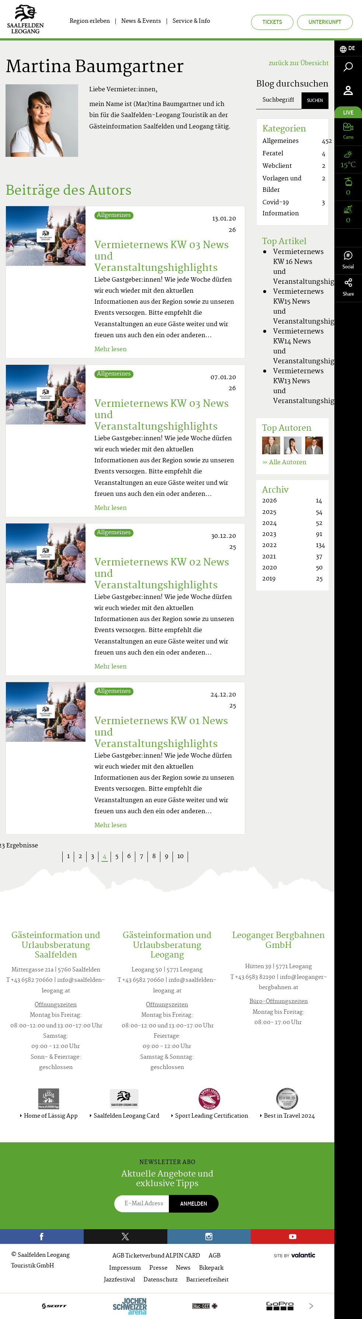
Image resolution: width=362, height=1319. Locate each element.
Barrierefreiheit (207, 1280)
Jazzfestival (119, 1280)
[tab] (348, 48)
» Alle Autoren (284, 463)
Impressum (125, 1268)
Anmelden (193, 1203)
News (183, 1268)
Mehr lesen (110, 350)
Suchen (315, 100)
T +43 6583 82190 (252, 977)
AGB (214, 1256)
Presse (158, 1268)
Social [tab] (348, 260)
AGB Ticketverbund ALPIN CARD (156, 1256)
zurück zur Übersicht (299, 63)
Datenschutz (160, 1280)
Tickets (272, 21)
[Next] (311, 1306)
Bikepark (211, 1268)
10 (180, 856)
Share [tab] (348, 287)
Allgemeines (114, 215)
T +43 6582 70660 (29, 980)
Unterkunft (325, 21)
